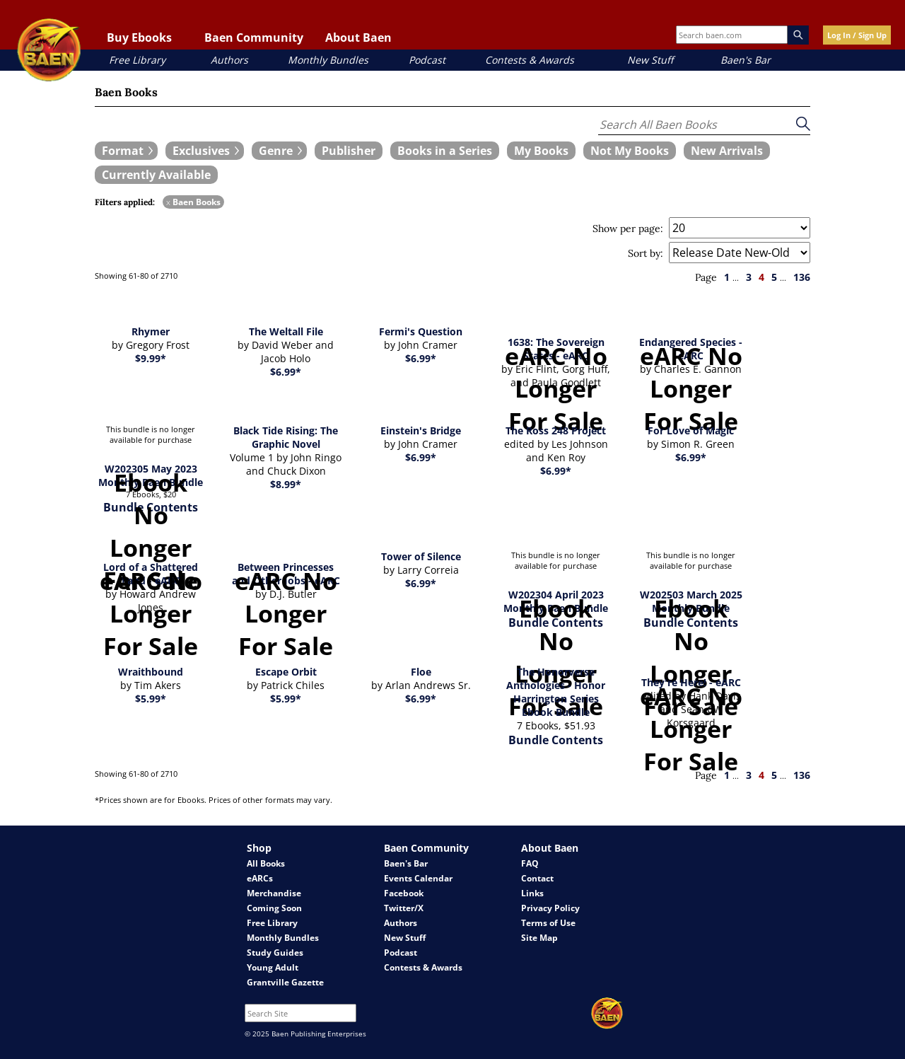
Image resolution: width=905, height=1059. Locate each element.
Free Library (137, 59)
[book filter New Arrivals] (727, 150)
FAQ (530, 863)
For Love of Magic (691, 430)
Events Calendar (418, 878)
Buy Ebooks (139, 37)
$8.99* (285, 484)
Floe (421, 671)
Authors (229, 59)
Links (532, 893)
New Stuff (650, 59)
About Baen (358, 37)
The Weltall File (286, 331)
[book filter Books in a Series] (444, 150)
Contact (537, 878)
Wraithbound (150, 671)
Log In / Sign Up (857, 35)
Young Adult (272, 967)
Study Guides (275, 953)
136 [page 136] (801, 277)
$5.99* (150, 698)
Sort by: (645, 253)
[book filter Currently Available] (156, 175)
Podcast (427, 59)
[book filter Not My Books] (629, 150)
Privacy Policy (550, 908)
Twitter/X (404, 908)
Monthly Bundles (328, 59)
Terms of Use (548, 923)
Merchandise (274, 893)
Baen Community (253, 37)
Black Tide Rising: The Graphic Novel (285, 437)
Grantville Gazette (285, 982)
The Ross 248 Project (556, 430)
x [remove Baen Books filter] (168, 202)
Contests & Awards (529, 59)
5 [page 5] (774, 277)
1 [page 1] (727, 277)
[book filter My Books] (541, 150)
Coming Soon (274, 908)
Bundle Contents (555, 740)
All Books (266, 863)
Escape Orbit (286, 671)
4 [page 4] (761, 277)
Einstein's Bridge (420, 430)
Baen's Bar (745, 59)
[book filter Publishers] (349, 150)
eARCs (260, 878)
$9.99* (150, 358)
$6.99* (285, 371)
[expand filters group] (126, 150)
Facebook (404, 893)
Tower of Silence (421, 556)
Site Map (539, 938)
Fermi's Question (420, 331)
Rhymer (151, 331)
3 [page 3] (749, 277)
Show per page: (627, 228)
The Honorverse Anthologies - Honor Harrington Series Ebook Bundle (555, 692)
